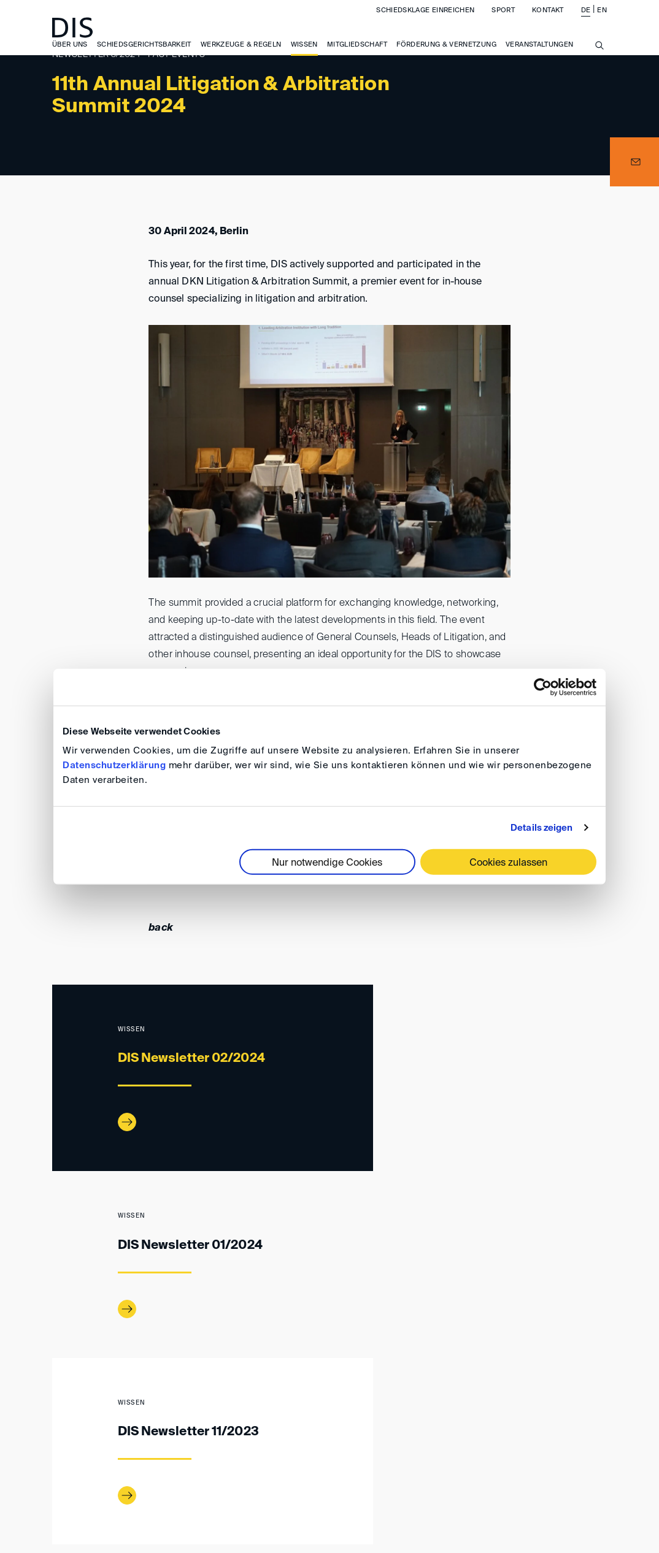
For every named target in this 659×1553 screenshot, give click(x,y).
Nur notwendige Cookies (327, 863)
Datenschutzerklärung (114, 765)
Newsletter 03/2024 (243, 1412)
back (160, 928)
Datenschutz (527, 1463)
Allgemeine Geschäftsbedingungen (385, 1463)
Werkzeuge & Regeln (241, 55)
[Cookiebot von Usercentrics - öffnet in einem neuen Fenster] (542, 686)
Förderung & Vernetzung (446, 55)
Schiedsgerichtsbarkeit (144, 55)
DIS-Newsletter (154, 1412)
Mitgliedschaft (357, 55)
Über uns (70, 55)
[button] (634, 161)
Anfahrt (181, 1463)
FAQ (588, 1463)
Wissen (304, 55)
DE (586, 20)
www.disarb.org (57, 1412)
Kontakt (547, 20)
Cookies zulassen (508, 863)
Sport (503, 20)
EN (602, 20)
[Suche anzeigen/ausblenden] (599, 62)
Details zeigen (541, 827)
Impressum (249, 1463)
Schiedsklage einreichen (425, 20)
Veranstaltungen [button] (539, 55)
